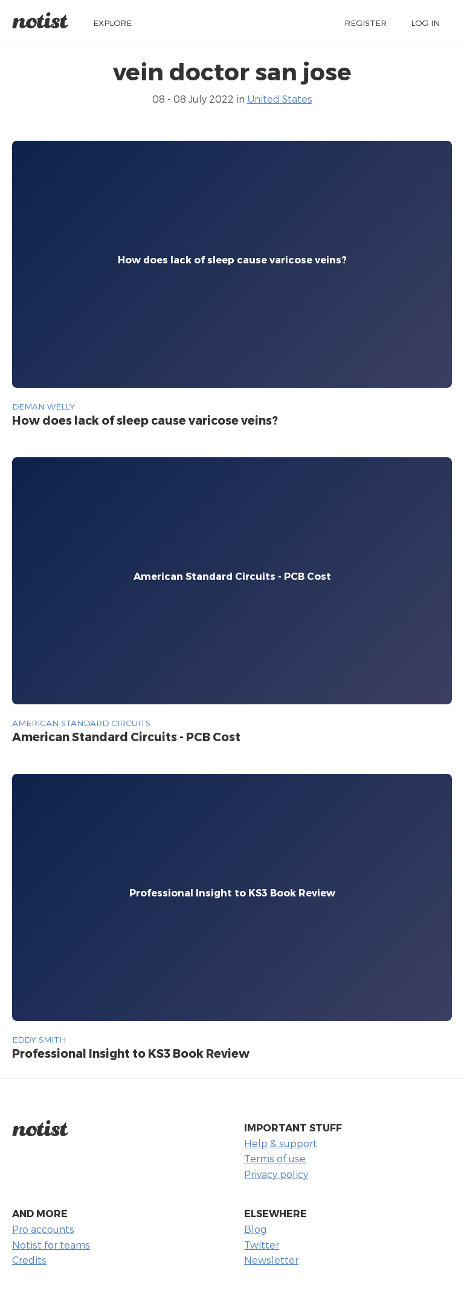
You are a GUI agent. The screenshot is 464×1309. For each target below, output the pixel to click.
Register (365, 23)
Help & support (280, 1143)
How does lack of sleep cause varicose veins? (145, 420)
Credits (29, 1260)
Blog (255, 1229)
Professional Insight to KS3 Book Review (131, 1053)
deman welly (43, 406)
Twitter (261, 1244)
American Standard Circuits (81, 723)
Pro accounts (43, 1229)
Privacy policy (276, 1174)
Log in (425, 23)
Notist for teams (51, 1244)
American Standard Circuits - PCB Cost (126, 737)
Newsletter (271, 1260)
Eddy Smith (39, 1039)
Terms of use (275, 1158)
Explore (112, 23)
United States (279, 99)
